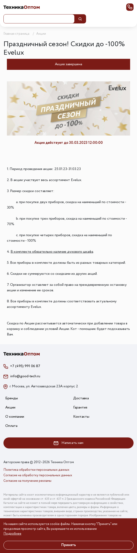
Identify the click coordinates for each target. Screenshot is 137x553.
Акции (10, 407)
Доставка (81, 398)
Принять (68, 545)
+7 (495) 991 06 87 (25, 366)
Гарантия (80, 407)
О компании (14, 416)
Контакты (81, 416)
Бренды (11, 398)
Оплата (11, 425)
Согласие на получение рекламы (27, 481)
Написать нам (68, 442)
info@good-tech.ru (25, 376)
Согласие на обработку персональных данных (37, 475)
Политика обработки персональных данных (36, 470)
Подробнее (12, 533)
